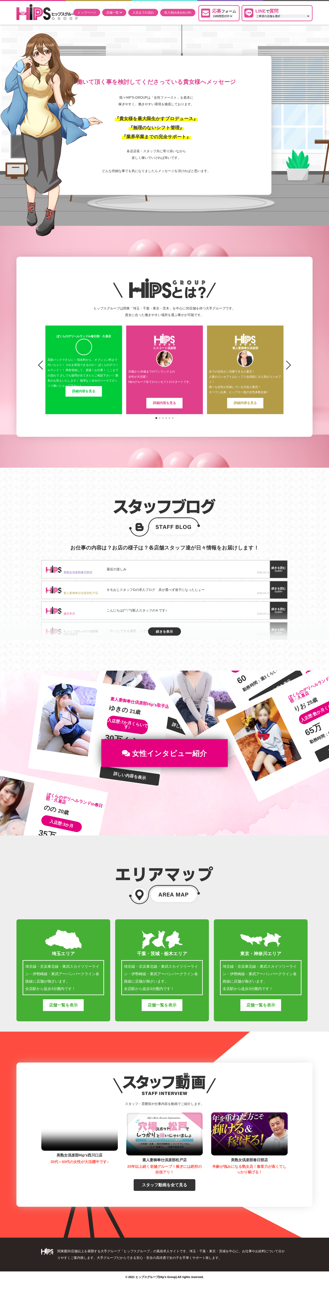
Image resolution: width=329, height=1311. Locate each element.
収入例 (177, 12)
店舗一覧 (114, 12)
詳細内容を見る (83, 403)
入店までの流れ (143, 12)
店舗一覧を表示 (63, 1026)
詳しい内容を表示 (129, 796)
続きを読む (278, 569)
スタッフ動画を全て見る (164, 1206)
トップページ (87, 12)
